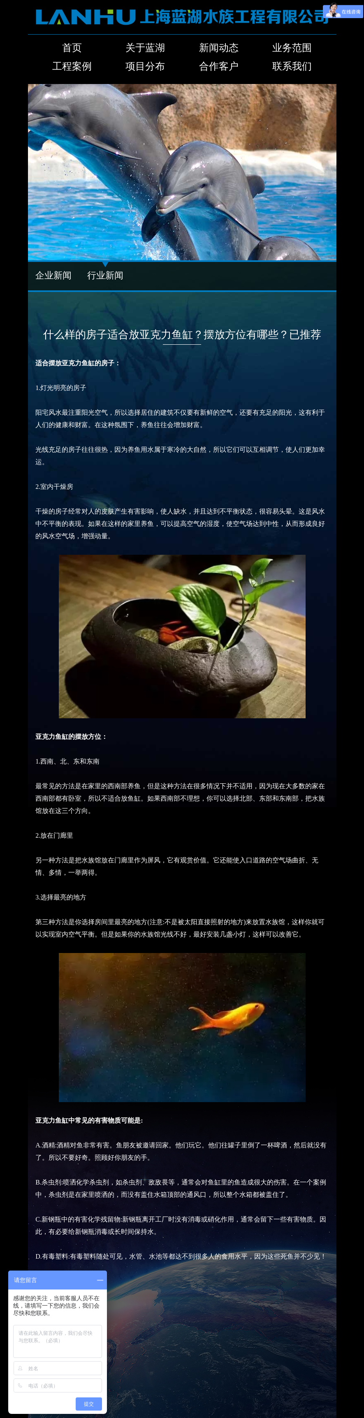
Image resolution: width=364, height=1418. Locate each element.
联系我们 (292, 66)
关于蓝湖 (145, 47)
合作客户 (219, 66)
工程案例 (72, 66)
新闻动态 (219, 47)
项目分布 (145, 66)
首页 (72, 47)
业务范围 (292, 47)
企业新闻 (53, 275)
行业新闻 (105, 275)
